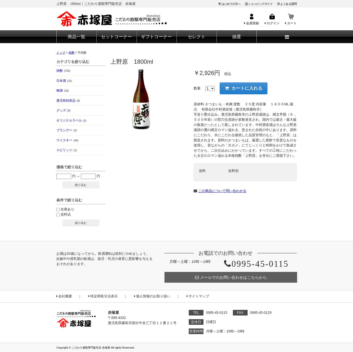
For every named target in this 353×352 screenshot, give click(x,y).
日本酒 (64, 81)
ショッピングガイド (259, 4)
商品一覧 (76, 36)
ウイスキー (67, 140)
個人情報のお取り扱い (152, 296)
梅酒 (62, 90)
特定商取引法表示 (103, 296)
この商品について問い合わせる (222, 191)
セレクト (196, 36)
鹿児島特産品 (68, 100)
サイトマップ (198, 296)
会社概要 (64, 296)
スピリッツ (66, 150)
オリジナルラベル (71, 120)
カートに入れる (243, 88)
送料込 (66, 214)
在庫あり (67, 209)
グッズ (63, 110)
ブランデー (66, 130)
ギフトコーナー (156, 36)
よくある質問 (287, 4)
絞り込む (81, 185)
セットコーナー (116, 36)
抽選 (236, 36)
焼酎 (63, 71)
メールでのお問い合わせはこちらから (231, 277)
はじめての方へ (230, 4)
